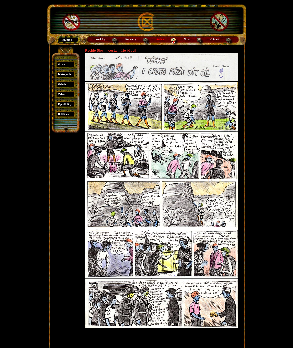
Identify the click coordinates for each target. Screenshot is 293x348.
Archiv (160, 39)
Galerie (62, 84)
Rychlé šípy (65, 104)
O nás (61, 64)
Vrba (187, 39)
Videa (61, 94)
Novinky (100, 39)
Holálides (63, 114)
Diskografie (64, 74)
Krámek (214, 39)
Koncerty (130, 39)
